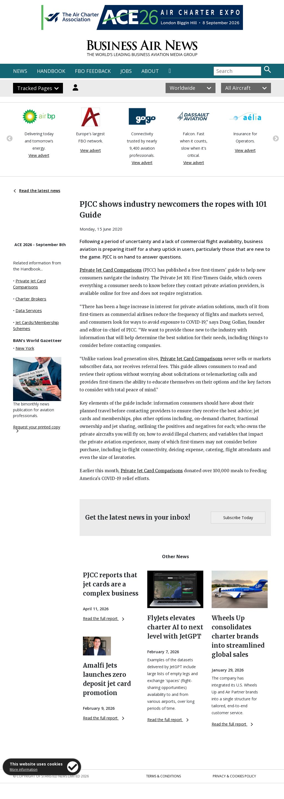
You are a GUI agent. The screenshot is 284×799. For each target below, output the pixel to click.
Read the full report (103, 618)
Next (275, 138)
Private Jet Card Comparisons (111, 270)
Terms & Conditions (163, 776)
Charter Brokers (31, 299)
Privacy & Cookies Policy (234, 776)
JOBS (126, 71)
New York (25, 348)
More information (23, 769)
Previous (9, 138)
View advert (39, 155)
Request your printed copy (36, 428)
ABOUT (150, 71)
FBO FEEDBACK (93, 71)
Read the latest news (37, 190)
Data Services (29, 310)
